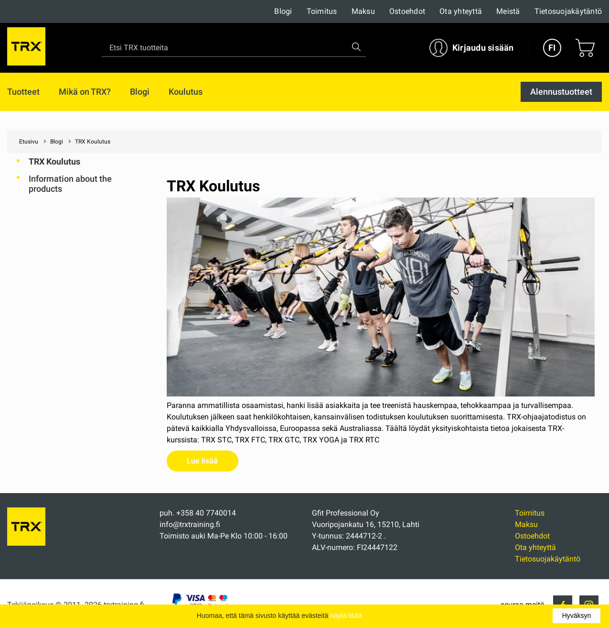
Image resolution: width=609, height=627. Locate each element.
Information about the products (70, 184)
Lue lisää (202, 460)
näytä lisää (346, 615)
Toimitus (322, 11)
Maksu (363, 11)
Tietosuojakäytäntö (568, 11)
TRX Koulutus (54, 161)
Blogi (283, 11)
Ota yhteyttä (460, 11)
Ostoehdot (407, 11)
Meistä (508, 11)
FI (552, 48)
